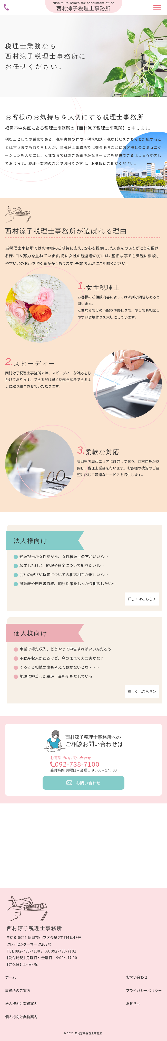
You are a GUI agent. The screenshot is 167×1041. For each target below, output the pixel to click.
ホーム (10, 977)
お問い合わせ (137, 977)
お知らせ (133, 1003)
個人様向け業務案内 (21, 1016)
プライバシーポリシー (144, 990)
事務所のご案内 (17, 990)
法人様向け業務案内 (21, 1003)
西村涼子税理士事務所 (34, 928)
